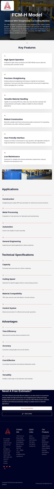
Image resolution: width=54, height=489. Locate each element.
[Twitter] (7, 466)
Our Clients (32, 444)
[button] (33, 6)
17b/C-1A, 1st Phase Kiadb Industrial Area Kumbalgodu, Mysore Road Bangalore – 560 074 (20, 442)
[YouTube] (9, 466)
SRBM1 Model (46, 446)
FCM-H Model (45, 436)
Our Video (32, 442)
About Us (31, 438)
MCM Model (45, 442)
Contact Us (32, 446)
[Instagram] (4, 468)
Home (31, 436)
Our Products (33, 440)
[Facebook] (4, 466)
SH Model (44, 444)
